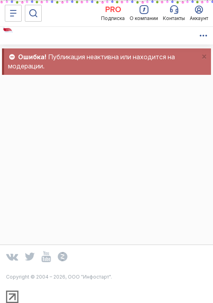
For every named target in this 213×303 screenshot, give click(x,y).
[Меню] (13, 13)
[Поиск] (33, 13)
